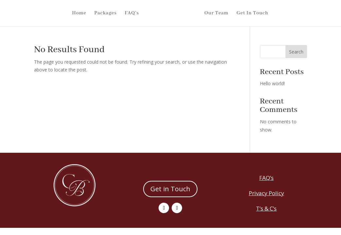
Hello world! (272, 83)
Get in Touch (170, 188)
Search (296, 52)
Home (67, 13)
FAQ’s (120, 13)
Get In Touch (264, 13)
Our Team (228, 13)
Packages (93, 13)
